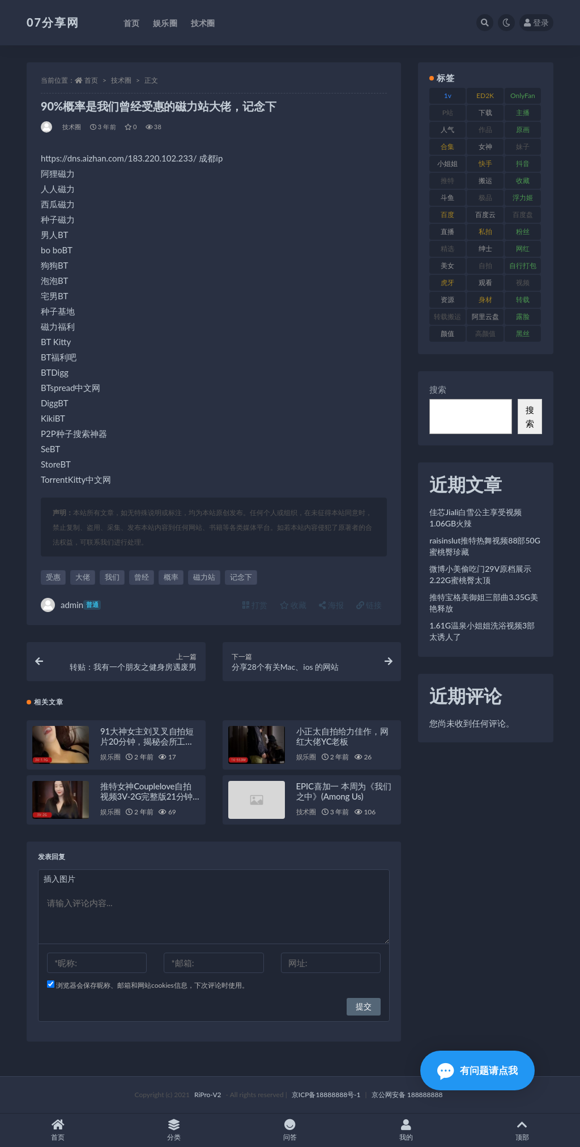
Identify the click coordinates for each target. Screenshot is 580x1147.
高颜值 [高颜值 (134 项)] (485, 333)
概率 (171, 576)
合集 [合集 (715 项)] (447, 146)
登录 (536, 22)
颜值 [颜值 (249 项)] (447, 333)
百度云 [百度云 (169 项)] (485, 214)
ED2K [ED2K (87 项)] (485, 95)
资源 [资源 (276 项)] (447, 299)
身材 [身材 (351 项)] (485, 299)
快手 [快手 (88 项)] (485, 163)
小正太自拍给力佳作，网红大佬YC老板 (342, 736)
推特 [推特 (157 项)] (447, 180)
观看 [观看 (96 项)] (485, 282)
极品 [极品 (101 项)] (485, 197)
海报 (331, 605)
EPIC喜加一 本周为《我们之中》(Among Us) (343, 791)
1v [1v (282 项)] (447, 95)
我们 (112, 576)
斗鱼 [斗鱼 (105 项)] (447, 197)
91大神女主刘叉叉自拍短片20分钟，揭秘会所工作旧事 (147, 741)
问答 (290, 1130)
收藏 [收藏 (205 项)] (523, 180)
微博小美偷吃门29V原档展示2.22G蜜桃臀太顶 (480, 574)
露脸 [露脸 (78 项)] (523, 316)
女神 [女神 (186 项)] (485, 146)
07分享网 (53, 22)
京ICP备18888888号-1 (326, 1094)
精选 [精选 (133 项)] (447, 248)
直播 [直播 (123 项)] (447, 231)
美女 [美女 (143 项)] (447, 265)
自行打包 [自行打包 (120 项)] (522, 265)
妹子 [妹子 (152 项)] (523, 146)
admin (71, 605)
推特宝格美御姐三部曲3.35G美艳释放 (483, 602)
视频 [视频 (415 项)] (523, 282)
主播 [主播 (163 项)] (523, 112)
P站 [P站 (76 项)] (447, 112)
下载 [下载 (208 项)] (485, 112)
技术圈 (121, 80)
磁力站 (204, 576)
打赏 (254, 605)
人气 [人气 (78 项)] (447, 129)
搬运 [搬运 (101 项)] (485, 180)
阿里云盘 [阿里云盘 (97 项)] (485, 316)
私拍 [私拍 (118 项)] (485, 231)
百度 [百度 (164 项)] (447, 214)
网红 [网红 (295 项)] (523, 248)
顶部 (522, 1130)
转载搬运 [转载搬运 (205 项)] (447, 316)
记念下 (241, 576)
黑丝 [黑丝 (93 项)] (523, 333)
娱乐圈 (110, 757)
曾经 (141, 576)
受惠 (53, 576)
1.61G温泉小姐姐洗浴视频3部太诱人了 (482, 631)
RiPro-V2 (207, 1094)
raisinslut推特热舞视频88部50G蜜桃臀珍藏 (484, 546)
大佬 (82, 576)
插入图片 (59, 878)
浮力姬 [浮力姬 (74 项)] (523, 197)
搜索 (437, 389)
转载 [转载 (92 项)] (523, 299)
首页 (91, 80)
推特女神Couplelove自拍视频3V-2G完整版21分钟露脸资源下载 (146, 796)
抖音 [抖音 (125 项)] (523, 163)
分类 (174, 1130)
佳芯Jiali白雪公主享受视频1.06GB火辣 (475, 517)
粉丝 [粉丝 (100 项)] (523, 231)
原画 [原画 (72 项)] (523, 129)
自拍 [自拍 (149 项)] (485, 265)
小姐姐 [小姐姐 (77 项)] (447, 163)
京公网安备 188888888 (407, 1094)
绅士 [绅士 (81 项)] (485, 248)
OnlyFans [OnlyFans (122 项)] (522, 97)
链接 (369, 605)
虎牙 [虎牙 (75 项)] (447, 282)
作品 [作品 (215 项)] (485, 129)
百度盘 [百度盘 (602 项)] (523, 214)
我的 (406, 1130)
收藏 (293, 605)
